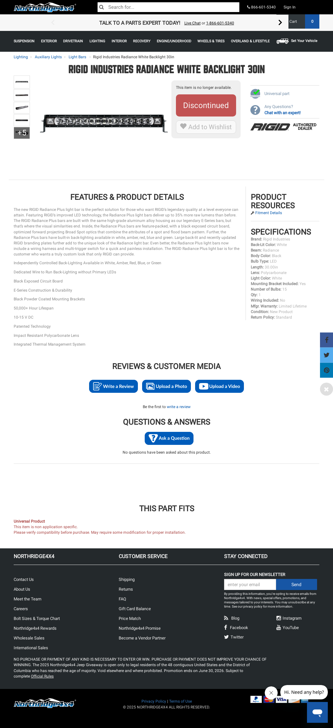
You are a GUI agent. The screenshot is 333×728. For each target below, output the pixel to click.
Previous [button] (53, 23)
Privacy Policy (153, 701)
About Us (22, 589)
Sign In (290, 7)
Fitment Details (268, 213)
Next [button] (280, 23)
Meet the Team (27, 599)
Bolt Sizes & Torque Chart (37, 618)
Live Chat (192, 23)
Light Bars (77, 57)
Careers (21, 608)
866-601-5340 (261, 7)
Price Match (130, 618)
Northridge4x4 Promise (140, 628)
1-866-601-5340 (220, 23)
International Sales (31, 647)
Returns (126, 589)
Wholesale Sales (29, 638)
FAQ (122, 599)
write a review (179, 407)
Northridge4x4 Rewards (35, 628)
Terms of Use (180, 701)
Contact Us (24, 579)
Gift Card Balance (135, 608)
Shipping (127, 579)
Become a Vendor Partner (142, 638)
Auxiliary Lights (48, 57)
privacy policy (252, 606)
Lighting (21, 57)
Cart (302, 21)
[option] (166, 23)
